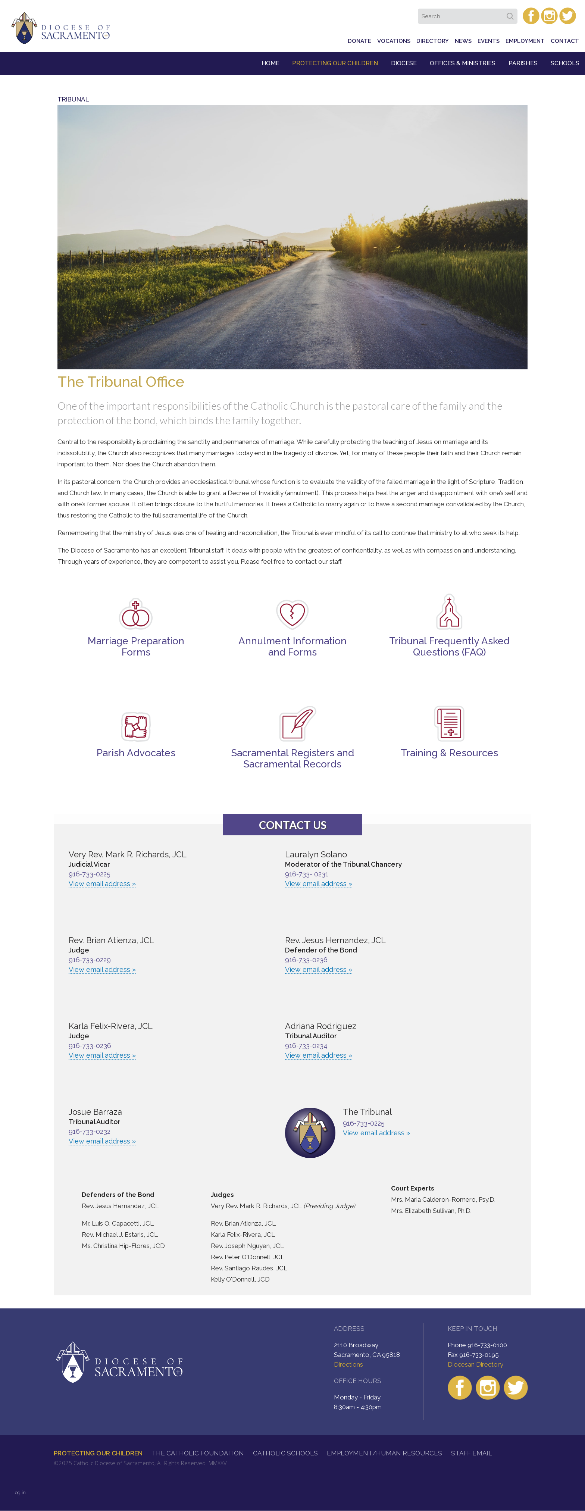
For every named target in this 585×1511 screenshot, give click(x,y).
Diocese (404, 63)
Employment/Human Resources (384, 1453)
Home (270, 63)
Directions (348, 1364)
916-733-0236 (306, 960)
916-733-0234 (306, 1045)
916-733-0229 (90, 960)
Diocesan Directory (475, 1364)
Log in (19, 1492)
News (463, 41)
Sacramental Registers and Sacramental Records (292, 758)
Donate (359, 41)
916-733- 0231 (306, 874)
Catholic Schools (285, 1453)
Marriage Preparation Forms (136, 646)
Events (489, 41)
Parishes (523, 63)
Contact (565, 41)
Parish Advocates (136, 752)
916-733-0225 (89, 874)
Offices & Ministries (462, 63)
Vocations (393, 41)
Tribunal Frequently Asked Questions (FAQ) (449, 646)
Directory (432, 41)
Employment (525, 41)
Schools (565, 63)
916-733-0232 (89, 1131)
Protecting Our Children (335, 63)
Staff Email (471, 1453)
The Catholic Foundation (197, 1453)
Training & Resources (449, 752)
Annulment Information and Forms (292, 646)
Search (511, 14)
